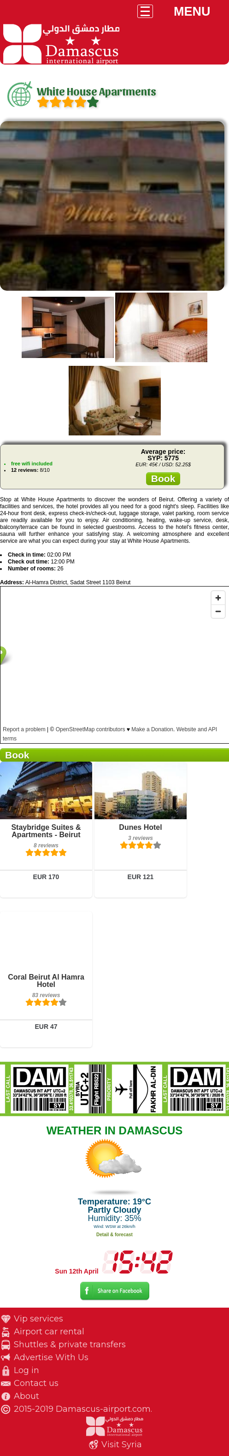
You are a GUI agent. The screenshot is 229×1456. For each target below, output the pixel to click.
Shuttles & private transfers (70, 1344)
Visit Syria (121, 1444)
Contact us (36, 1383)
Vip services (38, 1319)
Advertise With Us (51, 1357)
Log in (26, 1370)
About (26, 1396)
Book (163, 478)
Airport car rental (49, 1332)
